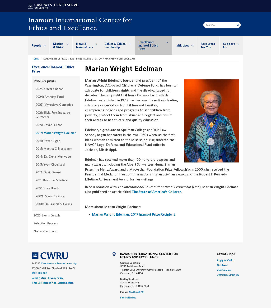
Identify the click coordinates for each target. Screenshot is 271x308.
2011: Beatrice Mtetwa (51, 180)
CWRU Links (226, 254)
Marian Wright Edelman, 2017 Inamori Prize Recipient (133, 214)
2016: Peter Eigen (48, 141)
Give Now (222, 265)
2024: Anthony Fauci (50, 97)
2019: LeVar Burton (49, 125)
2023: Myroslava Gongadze (54, 105)
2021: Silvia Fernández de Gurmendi (53, 115)
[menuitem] (38, 45)
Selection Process (46, 223)
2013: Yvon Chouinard (50, 164)
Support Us (233, 43)
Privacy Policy (55, 277)
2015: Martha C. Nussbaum (54, 149)
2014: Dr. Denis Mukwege (53, 156)
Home (35, 58)
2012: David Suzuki (48, 172)
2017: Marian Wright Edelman (56, 133)
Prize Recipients (45, 81)
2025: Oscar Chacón (49, 89)
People (40, 45)
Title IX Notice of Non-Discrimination (53, 282)
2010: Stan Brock (47, 188)
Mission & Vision (62, 43)
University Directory (228, 274)
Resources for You (208, 45)
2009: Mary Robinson (50, 196)
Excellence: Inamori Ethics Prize (155, 43)
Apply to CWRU (225, 260)
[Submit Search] (238, 25)
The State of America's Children (156, 192)
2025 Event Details (47, 215)
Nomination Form (46, 231)
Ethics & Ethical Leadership (120, 43)
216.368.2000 (39, 273)
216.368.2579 (136, 291)
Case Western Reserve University (59, 263)
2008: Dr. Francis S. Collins (54, 204)
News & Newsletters (88, 43)
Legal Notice (39, 277)
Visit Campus (224, 269)
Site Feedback (128, 297)
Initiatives (186, 45)
